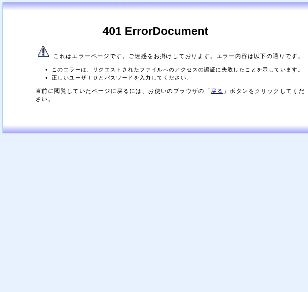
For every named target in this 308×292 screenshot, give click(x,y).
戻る (217, 91)
